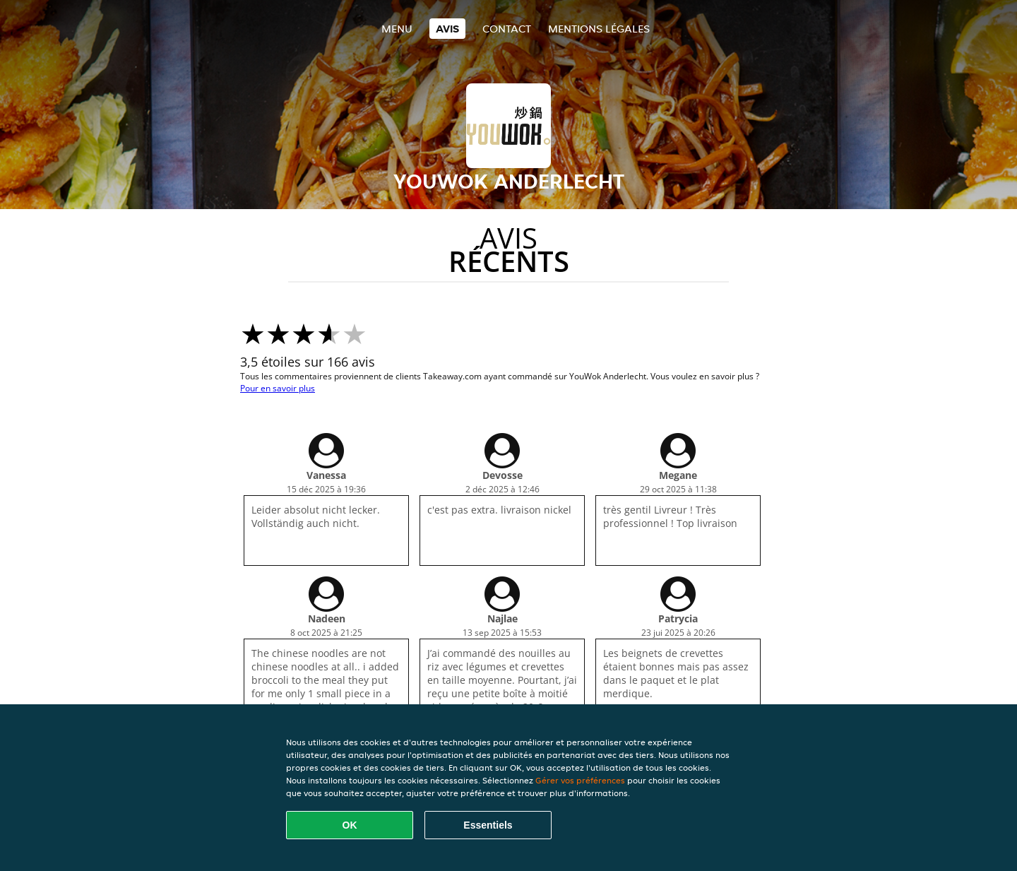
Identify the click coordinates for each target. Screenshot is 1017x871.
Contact (506, 28)
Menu (396, 28)
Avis (447, 28)
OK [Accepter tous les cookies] (350, 825)
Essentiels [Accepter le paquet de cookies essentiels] (487, 825)
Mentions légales (599, 28)
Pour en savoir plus (277, 388)
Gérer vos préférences (580, 780)
